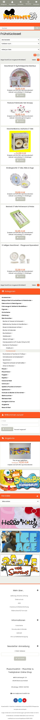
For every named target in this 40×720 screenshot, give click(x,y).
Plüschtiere (6, 372)
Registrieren (12, 3)
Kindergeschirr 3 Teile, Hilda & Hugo (20, 168)
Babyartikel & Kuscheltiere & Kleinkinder (17, 300)
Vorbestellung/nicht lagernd (23, 118)
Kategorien (4, 3)
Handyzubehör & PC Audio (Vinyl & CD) (16, 342)
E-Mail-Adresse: (20, 651)
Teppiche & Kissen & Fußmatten (14, 363)
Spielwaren (6, 390)
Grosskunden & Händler (19, 629)
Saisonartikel (7, 381)
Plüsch (5, 369)
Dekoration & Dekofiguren (12, 303)
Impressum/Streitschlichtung (19, 607)
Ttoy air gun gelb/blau (20, 460)
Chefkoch (10, 348)
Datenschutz (19, 599)
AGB (19, 603)
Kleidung (6, 315)
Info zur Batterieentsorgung (19, 637)
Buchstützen (7, 333)
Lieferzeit (19, 633)
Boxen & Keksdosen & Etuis (13, 327)
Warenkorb (36, 3)
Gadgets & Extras (8, 402)
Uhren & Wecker (9, 366)
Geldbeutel (7, 336)
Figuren (5, 309)
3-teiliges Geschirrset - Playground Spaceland (20, 245)
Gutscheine (6, 312)
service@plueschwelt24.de (20, 693)
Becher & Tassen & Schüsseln (13, 321)
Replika (5, 378)
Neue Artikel (6, 407)
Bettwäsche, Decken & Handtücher (15, 324)
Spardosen (7, 360)
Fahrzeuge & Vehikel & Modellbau (15, 306)
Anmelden (20, 3)
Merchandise (7, 318)
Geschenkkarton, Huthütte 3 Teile (20, 129)
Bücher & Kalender (9, 330)
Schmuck (6, 384)
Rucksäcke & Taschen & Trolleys (14, 354)
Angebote (5, 405)
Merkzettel (28, 3)
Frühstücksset (10, 351)
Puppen (5, 375)
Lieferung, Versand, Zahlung (19, 596)
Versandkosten (28, 90)
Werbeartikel (6, 399)
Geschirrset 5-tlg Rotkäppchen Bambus (20, 66)
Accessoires (7, 297)
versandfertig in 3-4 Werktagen (22, 92)
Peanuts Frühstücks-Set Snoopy (20, 103)
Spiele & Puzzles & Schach (12, 387)
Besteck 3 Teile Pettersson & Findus (20, 206)
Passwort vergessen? (20, 429)
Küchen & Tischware (10, 345)
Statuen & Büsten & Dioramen (13, 393)
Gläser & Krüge (8, 339)
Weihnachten (7, 396)
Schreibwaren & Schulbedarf (13, 357)
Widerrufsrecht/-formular (19, 611)
